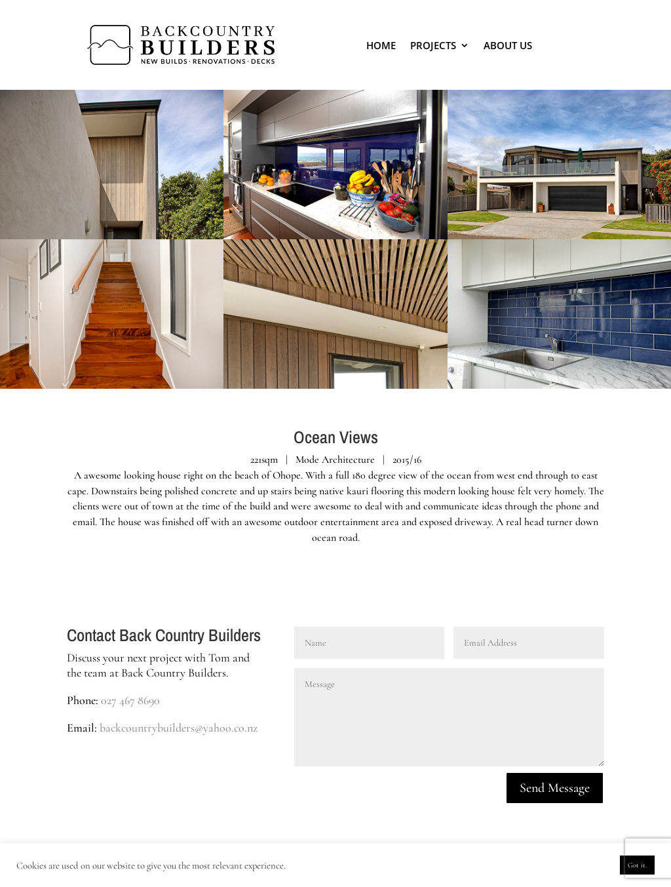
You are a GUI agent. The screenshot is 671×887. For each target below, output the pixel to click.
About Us (508, 45)
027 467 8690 (130, 700)
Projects (433, 45)
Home (381, 45)
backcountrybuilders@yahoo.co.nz (179, 727)
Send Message (555, 788)
